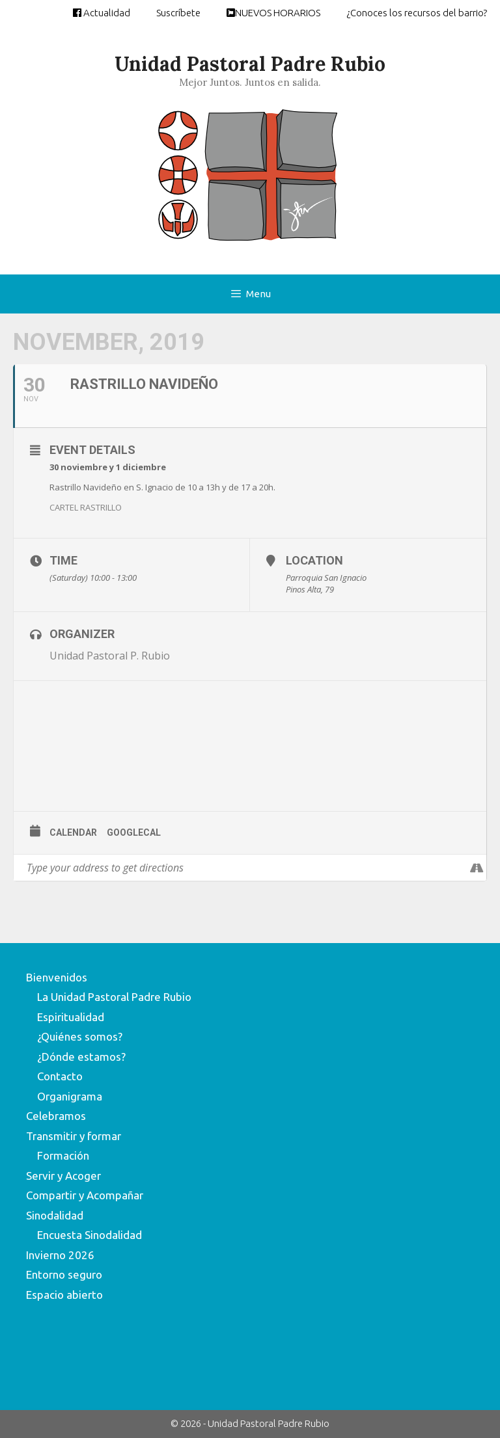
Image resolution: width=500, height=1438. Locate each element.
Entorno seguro (64, 1274)
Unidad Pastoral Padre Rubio (250, 63)
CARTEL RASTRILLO (85, 507)
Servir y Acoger (63, 1175)
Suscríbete (178, 12)
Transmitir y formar (73, 1136)
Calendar (73, 832)
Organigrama (69, 1096)
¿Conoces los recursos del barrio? (416, 12)
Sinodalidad (54, 1215)
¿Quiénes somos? (79, 1036)
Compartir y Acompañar (84, 1195)
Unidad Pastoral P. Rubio (109, 655)
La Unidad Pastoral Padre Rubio (114, 997)
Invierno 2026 (60, 1255)
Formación (63, 1155)
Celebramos (56, 1116)
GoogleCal (134, 832)
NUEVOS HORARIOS (273, 12)
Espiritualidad (70, 1017)
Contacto (60, 1076)
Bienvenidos (56, 977)
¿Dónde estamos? (81, 1056)
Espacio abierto (64, 1294)
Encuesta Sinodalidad (89, 1235)
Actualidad (101, 12)
